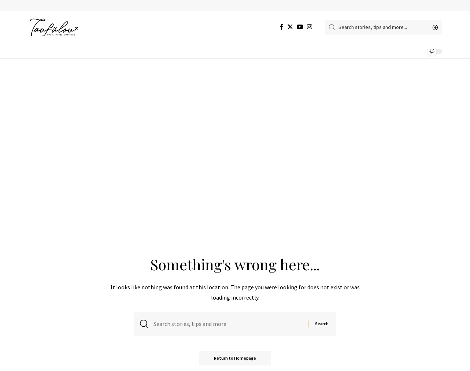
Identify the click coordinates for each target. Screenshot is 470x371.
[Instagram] (309, 27)
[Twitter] (290, 27)
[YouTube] (300, 27)
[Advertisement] (235, 113)
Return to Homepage (235, 358)
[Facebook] (281, 27)
